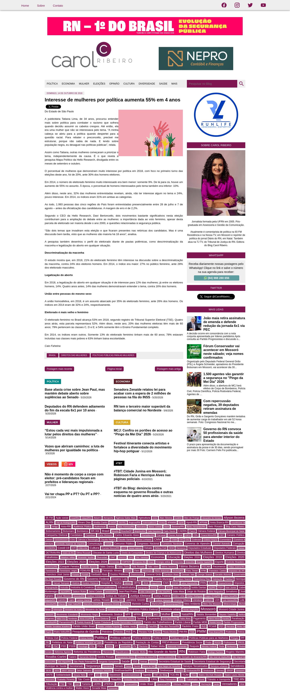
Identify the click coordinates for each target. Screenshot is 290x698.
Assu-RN (65, 526)
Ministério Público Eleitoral (143, 609)
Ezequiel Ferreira (69, 566)
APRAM (203, 522)
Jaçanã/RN (65, 592)
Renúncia (108, 652)
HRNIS (128, 583)
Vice (242, 684)
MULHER (84, 83)
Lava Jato (118, 600)
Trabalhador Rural (195, 679)
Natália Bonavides (206, 614)
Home (25, 5)
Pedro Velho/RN (62, 632)
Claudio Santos (125, 539)
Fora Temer (192, 570)
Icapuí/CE (155, 583)
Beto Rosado (215, 526)
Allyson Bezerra (234, 517)
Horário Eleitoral (90, 583)
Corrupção (238, 543)
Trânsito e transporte (218, 679)
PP (242, 638)
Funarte (75, 574)
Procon (217, 642)
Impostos (239, 583)
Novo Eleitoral (102, 618)
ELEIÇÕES (99, 83)
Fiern (136, 570)
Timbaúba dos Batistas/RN (136, 679)
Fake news (153, 566)
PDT (221, 626)
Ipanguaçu (143, 587)
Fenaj (96, 570)
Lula (242, 600)
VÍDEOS (52, 464)
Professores (229, 642)
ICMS (166, 583)
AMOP (113, 522)
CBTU (188, 535)
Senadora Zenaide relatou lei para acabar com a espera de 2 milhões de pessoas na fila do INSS (142, 393)
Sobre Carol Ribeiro (216, 145)
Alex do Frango (191, 518)
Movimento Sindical (111, 614)
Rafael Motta (158, 646)
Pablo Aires (185, 618)
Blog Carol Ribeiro (235, 526)
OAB (113, 618)
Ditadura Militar (68, 557)
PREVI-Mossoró (170, 642)
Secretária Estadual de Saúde (175, 661)
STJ (97, 675)
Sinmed (220, 670)
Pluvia (157, 632)
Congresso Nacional (148, 543)
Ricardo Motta (139, 652)
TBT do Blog (160, 675)
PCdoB (212, 626)
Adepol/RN (86, 518)
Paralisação (238, 618)
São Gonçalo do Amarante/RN (192, 657)
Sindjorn (179, 670)
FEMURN (85, 570)
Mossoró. (50, 614)
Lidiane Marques (163, 600)
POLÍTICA (52, 83)
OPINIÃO (114, 83)
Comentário (225, 539)
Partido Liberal (183, 622)
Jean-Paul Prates (128, 591)
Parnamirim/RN (66, 622)
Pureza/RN (125, 646)
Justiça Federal (162, 596)
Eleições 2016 (192, 557)
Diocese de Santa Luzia (106, 552)
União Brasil (146, 684)
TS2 (62, 684)
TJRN (154, 679)
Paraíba (225, 618)
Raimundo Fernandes (177, 646)
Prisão (208, 642)
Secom (153, 662)
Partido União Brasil (84, 626)
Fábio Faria (123, 566)
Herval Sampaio (61, 583)
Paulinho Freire (190, 626)
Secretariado (76, 666)
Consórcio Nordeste (172, 543)
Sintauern (240, 670)
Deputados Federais (225, 548)
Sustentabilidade (132, 675)
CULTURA (129, 83)
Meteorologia (230, 604)
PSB (48, 646)
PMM (201, 631)
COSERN (50, 548)
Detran (241, 548)
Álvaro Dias (84, 522)
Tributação (51, 684)
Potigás (234, 638)
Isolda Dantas (198, 587)
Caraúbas (90, 535)
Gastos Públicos (119, 574)
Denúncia (181, 548)
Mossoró (208, 609)
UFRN (120, 684)
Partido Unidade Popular (109, 626)
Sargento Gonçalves (109, 661)
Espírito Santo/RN (204, 562)
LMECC (208, 600)
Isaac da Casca (181, 587)
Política (100, 637)
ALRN (49, 522)
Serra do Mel (149, 666)
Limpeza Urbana (182, 600)
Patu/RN (152, 626)
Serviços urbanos (219, 666)
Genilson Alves (171, 574)
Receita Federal (209, 646)
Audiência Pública (82, 526)
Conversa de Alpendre (197, 543)
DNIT (112, 557)
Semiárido (107, 666)
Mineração (57, 609)
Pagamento (199, 618)
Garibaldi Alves (99, 574)
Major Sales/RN (74, 604)
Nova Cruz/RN (86, 618)
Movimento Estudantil (67, 614)
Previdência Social (192, 642)
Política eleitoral (141, 638)
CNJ (187, 540)
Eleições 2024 (76, 561)
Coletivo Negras (211, 540)
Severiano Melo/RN (103, 670)
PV (134, 646)
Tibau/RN (116, 679)
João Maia (178, 591)
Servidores (237, 666)
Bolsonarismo (53, 531)
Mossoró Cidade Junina (231, 609)
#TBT (119, 463)
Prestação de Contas (147, 642)
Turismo (86, 684)
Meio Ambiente (192, 603)
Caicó (192, 531)
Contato (58, 5)
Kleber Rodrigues (195, 596)
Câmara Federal (206, 531)
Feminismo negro (68, 570)
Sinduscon (208, 670)
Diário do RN (68, 553)
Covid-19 (63, 547)
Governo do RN (74, 578)
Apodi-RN (191, 522)
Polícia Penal (86, 638)
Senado (119, 666)
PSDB (72, 646)
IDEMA (175, 583)
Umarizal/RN (131, 684)
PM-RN (183, 631)
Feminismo (51, 570)
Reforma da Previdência (87, 652)
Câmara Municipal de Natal (231, 531)
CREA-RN (82, 548)
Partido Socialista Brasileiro (58, 626)
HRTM (137, 583)
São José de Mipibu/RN (219, 657)
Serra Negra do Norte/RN (168, 666)
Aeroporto (108, 518)
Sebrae (143, 661)
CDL (196, 535)
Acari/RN (75, 518)
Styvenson (115, 674)
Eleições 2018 (212, 557)
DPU (131, 557)
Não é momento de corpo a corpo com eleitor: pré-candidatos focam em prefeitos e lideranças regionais (74, 478)
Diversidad (102, 557)
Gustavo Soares (183, 579)
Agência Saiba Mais (126, 518)
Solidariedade (63, 674)
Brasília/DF (126, 531)
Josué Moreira (64, 596)
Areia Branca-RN (219, 522)
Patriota (142, 626)
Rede (221, 646)
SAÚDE (163, 83)
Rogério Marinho (235, 652)
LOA (217, 600)
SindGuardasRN (123, 670)
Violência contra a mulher (59, 688)
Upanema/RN (163, 684)
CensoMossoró (61, 540)
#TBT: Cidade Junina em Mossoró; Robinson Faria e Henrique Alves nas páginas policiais (142, 475)
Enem (150, 562)
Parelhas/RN (51, 622)
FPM (203, 570)
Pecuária (230, 626)
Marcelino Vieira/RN (92, 604)
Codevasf (196, 539)
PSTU (109, 646)
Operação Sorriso (126, 618)
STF (90, 674)
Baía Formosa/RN (126, 527)
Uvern (195, 684)
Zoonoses (113, 688)
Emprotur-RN (140, 562)
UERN (97, 684)
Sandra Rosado (105, 657)
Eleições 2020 (234, 557)
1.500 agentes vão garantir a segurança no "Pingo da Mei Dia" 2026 (223, 377)
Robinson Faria (196, 652)
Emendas (114, 562)
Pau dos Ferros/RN (169, 626)
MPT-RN (147, 614)
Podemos (230, 632)
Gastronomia (137, 574)
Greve (132, 579)
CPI (74, 548)
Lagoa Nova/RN (230, 596)
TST (77, 684)
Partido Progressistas (234, 622)
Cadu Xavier (170, 531)
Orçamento (154, 618)
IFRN (203, 583)
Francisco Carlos (217, 570)
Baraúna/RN (178, 526)
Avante (112, 526)
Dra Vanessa (142, 557)
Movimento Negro (89, 614)
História (76, 583)
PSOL (100, 646)
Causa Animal (175, 535)
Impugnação (52, 587)
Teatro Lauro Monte (234, 675)
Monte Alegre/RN (190, 609)
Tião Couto (84, 679)
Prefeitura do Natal (62, 642)
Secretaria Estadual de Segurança (212, 661)
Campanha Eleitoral (56, 535)
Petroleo (119, 632)
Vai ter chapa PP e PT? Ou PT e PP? (72, 494)
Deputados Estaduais (199, 548)
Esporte (219, 562)
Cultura (94, 547)
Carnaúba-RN (148, 535)
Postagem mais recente (59, 369)
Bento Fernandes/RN (196, 527)
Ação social (62, 517)
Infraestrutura (126, 587)
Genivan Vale (188, 574)
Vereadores (229, 684)
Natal (176, 614)
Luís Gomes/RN (230, 600)
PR (47, 642)
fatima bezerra (169, 566)
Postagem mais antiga (169, 369)
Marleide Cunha (140, 603)
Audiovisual (100, 526)
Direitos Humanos (224, 552)
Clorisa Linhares (143, 539)
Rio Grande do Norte (162, 651)
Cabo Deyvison (154, 531)
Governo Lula (119, 579)
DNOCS (122, 557)
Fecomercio (219, 566)
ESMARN (190, 562)
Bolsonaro (68, 531)
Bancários (141, 527)
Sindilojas (139, 670)
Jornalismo (231, 591)
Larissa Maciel (83, 600)
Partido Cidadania (102, 622)
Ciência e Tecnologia (88, 539)
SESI (57, 670)
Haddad (229, 579)
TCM (185, 674)
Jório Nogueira (216, 591)
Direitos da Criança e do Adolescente (164, 552)
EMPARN (126, 562)
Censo (49, 539)
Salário (73, 657)
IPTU (161, 587)
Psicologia (83, 646)
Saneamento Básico (125, 657)
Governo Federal (98, 578)
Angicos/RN (134, 522)
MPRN (137, 614)
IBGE (146, 583)
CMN (166, 539)
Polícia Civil (52, 638)
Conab (108, 544)
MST (156, 614)
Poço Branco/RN (216, 632)
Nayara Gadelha (227, 614)
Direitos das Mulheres (74, 355)
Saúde (125, 661)
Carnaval (161, 535)
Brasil (52, 355)
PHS (128, 632)
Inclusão (64, 587)
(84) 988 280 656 (216, 278)
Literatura (197, 600)
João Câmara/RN (147, 592)
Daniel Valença (135, 548)
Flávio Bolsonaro (162, 571)
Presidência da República (118, 642)
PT (116, 646)
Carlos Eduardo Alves (127, 535)
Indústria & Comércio (82, 587)
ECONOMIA (68, 83)
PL (134, 631)
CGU (72, 539)
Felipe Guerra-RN (236, 567)
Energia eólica (163, 562)
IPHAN (153, 587)
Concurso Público (124, 543)
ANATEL (122, 522)
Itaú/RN (212, 587)
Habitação (218, 579)
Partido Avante (84, 622)
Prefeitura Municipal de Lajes (89, 642)
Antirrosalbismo (149, 522)
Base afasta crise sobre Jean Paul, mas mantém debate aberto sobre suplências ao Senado (75, 393)
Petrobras (107, 631)
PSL (92, 646)
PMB (192, 632)
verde (216, 684)
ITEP (220, 587)
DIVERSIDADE (147, 83)
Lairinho (62, 600)
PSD (63, 646)
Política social (160, 638)
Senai (128, 666)
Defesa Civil (160, 548)
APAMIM (171, 522)
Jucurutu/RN (79, 596)
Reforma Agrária (63, 652)
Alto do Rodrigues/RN (65, 522)
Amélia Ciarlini (100, 522)
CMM (157, 539)
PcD (204, 626)
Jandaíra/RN (110, 592)
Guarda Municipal (163, 579)
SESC (49, 670)
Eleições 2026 (98, 561)
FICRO (128, 571)
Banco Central (155, 527)
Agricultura (144, 517)
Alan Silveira (166, 518)
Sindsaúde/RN (193, 670)
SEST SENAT (68, 670)
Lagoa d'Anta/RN (212, 596)
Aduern (97, 518)
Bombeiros (82, 531)
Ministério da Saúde (95, 609)
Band (166, 527)
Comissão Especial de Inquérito (70, 544)
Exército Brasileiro (235, 562)
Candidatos (76, 535)
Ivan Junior (231, 587)
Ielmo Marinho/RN (189, 583)
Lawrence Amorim (135, 600)
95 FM (49, 517)
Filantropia (147, 571)
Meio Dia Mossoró (212, 604)
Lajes (71, 600)
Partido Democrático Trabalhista (127, 622)
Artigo (55, 526)
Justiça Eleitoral (140, 595)
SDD (135, 661)
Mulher (166, 614)
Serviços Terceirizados (195, 666)
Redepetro (231, 646)
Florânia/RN (178, 571)
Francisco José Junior (57, 574)
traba (181, 679)
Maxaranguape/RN (173, 604)
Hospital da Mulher (111, 583)
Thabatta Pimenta (66, 679)
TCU (194, 675)
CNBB (174, 540)
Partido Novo (215, 622)
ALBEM (178, 518)
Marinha (125, 604)
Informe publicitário (105, 587)
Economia (157, 557)
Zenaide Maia (99, 688)
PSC (56, 646)
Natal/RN (187, 614)
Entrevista (178, 562)
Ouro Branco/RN (170, 618)
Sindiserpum (166, 670)
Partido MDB (200, 622)
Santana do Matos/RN (146, 657)
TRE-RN (238, 679)
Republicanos (122, 652)
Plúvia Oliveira (170, 632)
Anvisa (162, 522)
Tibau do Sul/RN (100, 679)
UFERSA (109, 684)
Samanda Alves (87, 657)
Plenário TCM (145, 632)
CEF (222, 535)
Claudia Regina (107, 539)
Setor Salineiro (84, 670)
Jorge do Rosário (196, 591)
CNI (181, 540)
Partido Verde (129, 626)
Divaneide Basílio (85, 557)
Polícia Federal (69, 638)
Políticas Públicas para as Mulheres (113, 355)
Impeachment (225, 583)
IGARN (212, 583)
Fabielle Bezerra (89, 567)
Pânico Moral (214, 618)
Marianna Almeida (111, 604)
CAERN (182, 531)
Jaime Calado (95, 591)
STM (104, 675)
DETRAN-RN (53, 552)
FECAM (206, 566)
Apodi (181, 522)
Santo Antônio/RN (166, 657)
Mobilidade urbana (170, 609)
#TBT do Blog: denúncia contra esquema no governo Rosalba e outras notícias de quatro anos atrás (143, 492)
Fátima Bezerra (189, 566)
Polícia (241, 632)
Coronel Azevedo (221, 543)
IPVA (169, 587)
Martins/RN (157, 604)
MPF (127, 614)
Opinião (141, 618)
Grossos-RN (145, 579)
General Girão (153, 574)
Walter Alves (82, 688)
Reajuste (194, 646)
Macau (62, 604)
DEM (171, 548)
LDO (150, 600)
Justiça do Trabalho (116, 596)
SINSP (230, 670)
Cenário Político (235, 535)
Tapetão (147, 674)
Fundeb (85, 574)
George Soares (204, 574)
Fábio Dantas (106, 566)
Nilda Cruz (61, 618)
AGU (155, 518)
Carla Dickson (105, 535)
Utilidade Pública (181, 684)
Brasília (115, 531)
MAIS (174, 83)
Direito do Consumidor (132, 552)
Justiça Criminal (95, 596)
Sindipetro (152, 670)
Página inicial (114, 369)
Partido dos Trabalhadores (158, 622)
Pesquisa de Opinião (85, 631)
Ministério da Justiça (74, 609)
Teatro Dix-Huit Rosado (210, 675)
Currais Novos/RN (110, 548)
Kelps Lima (178, 596)
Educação (174, 557)
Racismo (143, 646)
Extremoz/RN (51, 567)
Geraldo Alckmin (223, 574)
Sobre (41, 5)
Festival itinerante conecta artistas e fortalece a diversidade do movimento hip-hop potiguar (143, 447)
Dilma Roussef (83, 552)
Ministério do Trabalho (117, 609)
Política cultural (120, 637)
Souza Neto (79, 675)
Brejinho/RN (140, 531)
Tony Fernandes (168, 679)
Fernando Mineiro (112, 570)
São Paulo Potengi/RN (85, 661)
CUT (124, 548)
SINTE (49, 674)
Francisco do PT (236, 571)
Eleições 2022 (55, 561)
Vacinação (206, 684)
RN (182, 651)
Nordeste (72, 618)
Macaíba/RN (51, 604)
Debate (148, 548)
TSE (69, 684)
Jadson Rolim (79, 591)
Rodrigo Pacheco (215, 652)
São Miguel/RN (64, 662)
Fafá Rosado (138, 566)
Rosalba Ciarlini (56, 656)
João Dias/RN (164, 592)
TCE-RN (174, 674)
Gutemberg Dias (202, 579)
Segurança (93, 666)
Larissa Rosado (101, 600)
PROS (241, 642)
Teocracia (50, 679)
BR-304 (95, 531)
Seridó (137, 666)
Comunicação (95, 543)
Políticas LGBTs (178, 638)
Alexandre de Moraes (211, 518)
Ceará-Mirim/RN (208, 535)
